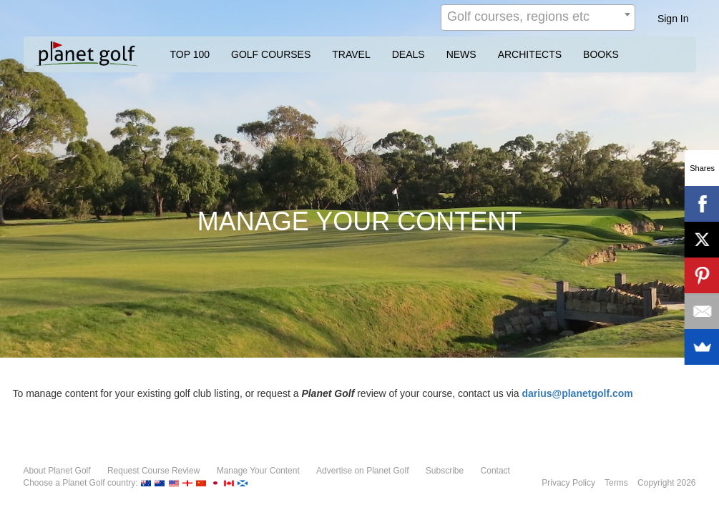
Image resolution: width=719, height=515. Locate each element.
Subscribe (445, 471)
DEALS (408, 54)
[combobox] (538, 17)
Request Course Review (153, 471)
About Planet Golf (57, 471)
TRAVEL (351, 54)
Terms (616, 483)
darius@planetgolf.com (577, 393)
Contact (495, 471)
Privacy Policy (568, 483)
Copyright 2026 (666, 483)
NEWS (461, 54)
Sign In (673, 18)
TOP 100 (190, 54)
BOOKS (601, 54)
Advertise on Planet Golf (362, 471)
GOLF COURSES (270, 54)
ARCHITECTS (530, 54)
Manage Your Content (258, 471)
